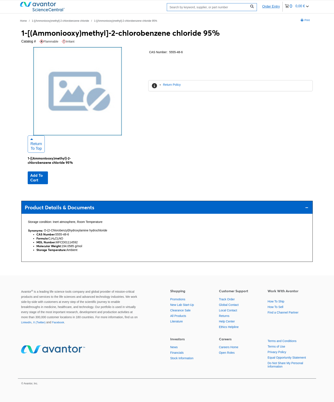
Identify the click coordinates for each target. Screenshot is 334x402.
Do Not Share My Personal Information (285, 364)
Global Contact (229, 304)
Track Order (227, 299)
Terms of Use (276, 346)
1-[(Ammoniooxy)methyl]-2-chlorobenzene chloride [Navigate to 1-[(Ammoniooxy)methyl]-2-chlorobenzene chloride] (60, 20)
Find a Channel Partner (283, 312)
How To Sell (275, 307)
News (174, 347)
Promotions (177, 299)
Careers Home (228, 347)
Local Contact (228, 310)
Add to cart (36, 177)
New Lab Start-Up (182, 304)
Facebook (58, 322)
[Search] (208, 7)
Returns (224, 316)
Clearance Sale (180, 310)
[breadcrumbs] (88, 21)
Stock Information (181, 358)
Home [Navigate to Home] (23, 20)
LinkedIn (26, 322)
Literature (176, 321)
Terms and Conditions (282, 341)
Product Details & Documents (166, 207)
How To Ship (276, 301)
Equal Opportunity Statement (287, 357)
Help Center (227, 321)
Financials (177, 352)
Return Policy (172, 84)
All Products (178, 316)
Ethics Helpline (229, 327)
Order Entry (271, 6)
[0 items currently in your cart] (297, 7)
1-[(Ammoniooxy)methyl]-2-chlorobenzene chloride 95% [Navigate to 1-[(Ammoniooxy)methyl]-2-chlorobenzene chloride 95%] (125, 20)
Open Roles (227, 352)
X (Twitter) (39, 322)
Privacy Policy (277, 352)
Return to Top (36, 144)
